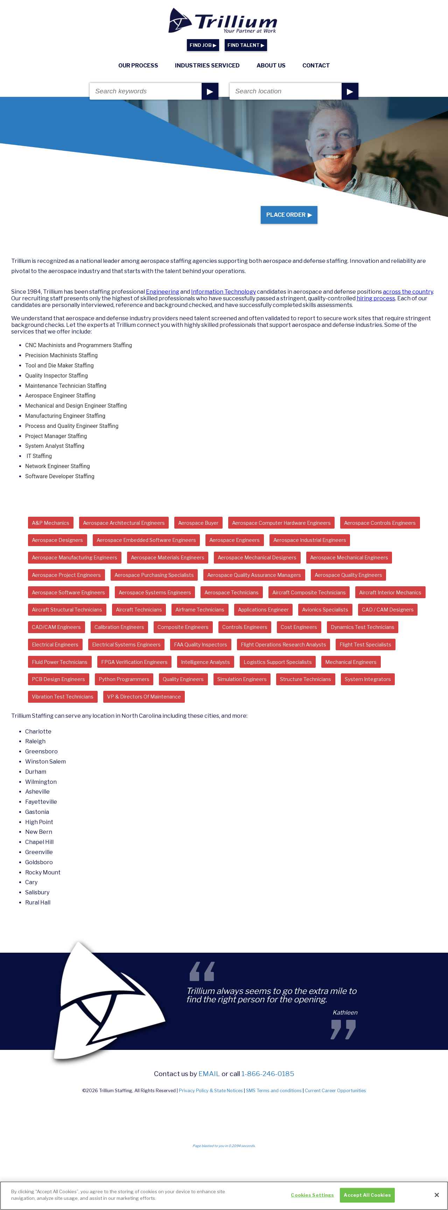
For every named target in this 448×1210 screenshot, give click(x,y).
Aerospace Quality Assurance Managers (86, 608)
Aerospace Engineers (359, 551)
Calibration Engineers (132, 665)
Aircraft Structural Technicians (339, 627)
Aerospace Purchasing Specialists (381, 589)
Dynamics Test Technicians (68, 684)
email (209, 1138)
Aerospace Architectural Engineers (138, 532)
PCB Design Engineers (300, 722)
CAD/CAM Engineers (60, 665)
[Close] (436, 1197)
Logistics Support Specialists (142, 722)
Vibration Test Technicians (342, 741)
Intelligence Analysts (61, 722)
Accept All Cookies (367, 1198)
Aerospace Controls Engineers (74, 551)
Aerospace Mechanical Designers (77, 589)
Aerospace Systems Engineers (386, 608)
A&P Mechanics (54, 532)
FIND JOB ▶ (203, 45)
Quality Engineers (56, 741)
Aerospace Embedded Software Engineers (259, 551)
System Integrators (266, 741)
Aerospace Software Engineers (288, 608)
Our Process (138, 65)
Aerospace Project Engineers (281, 589)
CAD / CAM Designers (344, 646)
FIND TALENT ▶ (245, 45)
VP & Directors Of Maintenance (75, 760)
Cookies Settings (312, 1198)
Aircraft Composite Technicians (152, 627)
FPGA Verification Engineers (336, 703)
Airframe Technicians (130, 646)
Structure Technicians (195, 741)
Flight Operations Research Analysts (82, 703)
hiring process (376, 307)
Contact (316, 65)
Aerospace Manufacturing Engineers (180, 570)
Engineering (162, 301)
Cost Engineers (335, 665)
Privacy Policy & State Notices (211, 1155)
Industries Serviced (207, 65)
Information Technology (223, 301)
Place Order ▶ (284, 219)
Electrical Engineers (146, 684)
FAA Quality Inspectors (311, 684)
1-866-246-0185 (267, 1138)
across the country (408, 301)
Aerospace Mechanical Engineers (182, 589)
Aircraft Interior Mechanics (246, 627)
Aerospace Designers (158, 551)
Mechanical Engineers (226, 722)
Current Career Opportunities (335, 1155)
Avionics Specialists (274, 646)
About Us (271, 65)
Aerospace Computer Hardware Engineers (318, 532)
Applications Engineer (203, 646)
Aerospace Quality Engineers (192, 608)
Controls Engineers (274, 665)
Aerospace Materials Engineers (287, 570)
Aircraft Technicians (60, 646)
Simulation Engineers (122, 741)
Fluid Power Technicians (250, 703)
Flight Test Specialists (174, 703)
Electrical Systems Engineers (227, 684)
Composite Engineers (205, 665)
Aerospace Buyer (223, 532)
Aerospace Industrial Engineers (75, 570)
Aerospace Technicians (64, 627)
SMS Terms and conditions (274, 1155)
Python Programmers (374, 722)
